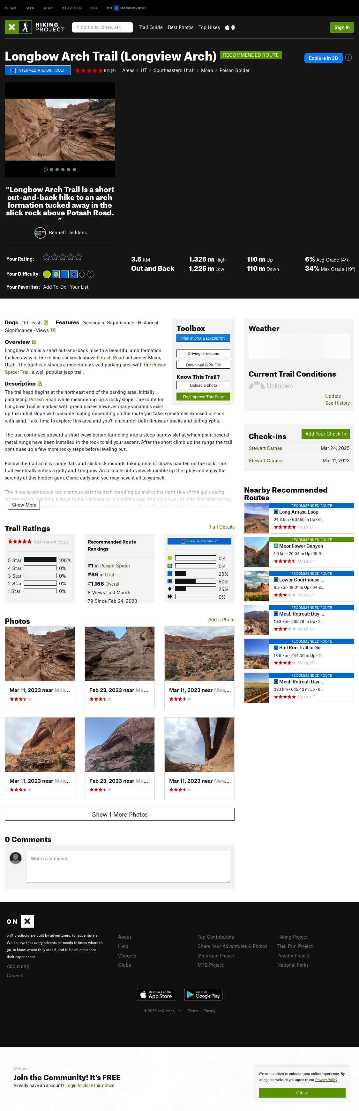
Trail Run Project (295, 946)
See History (337, 403)
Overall (113, 584)
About (124, 937)
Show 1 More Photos (120, 814)
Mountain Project (216, 955)
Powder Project (293, 955)
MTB (30, 8)
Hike (48, 8)
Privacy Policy (326, 1080)
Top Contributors (216, 937)
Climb (11, 8)
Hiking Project (292, 937)
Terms (193, 1010)
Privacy (210, 1010)
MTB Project (211, 965)
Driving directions (203, 353)
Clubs (124, 965)
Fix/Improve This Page (203, 396)
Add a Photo (221, 619)
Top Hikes (209, 27)
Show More (24, 505)
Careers (15, 975)
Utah (110, 574)
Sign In (342, 27)
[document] (302, 1084)
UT (144, 70)
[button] (11, 129)
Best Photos (180, 27)
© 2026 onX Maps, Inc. (163, 1010)
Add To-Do (54, 287)
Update (333, 396)
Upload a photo (203, 385)
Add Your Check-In (325, 433)
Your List (79, 287)
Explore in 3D (323, 58)
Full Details (222, 527)
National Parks (293, 965)
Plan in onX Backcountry (203, 338)
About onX (18, 966)
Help (123, 946)
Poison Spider (235, 70)
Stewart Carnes (265, 448)
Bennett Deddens (68, 232)
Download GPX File (203, 364)
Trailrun (72, 8)
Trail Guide (151, 27)
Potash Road (110, 357)
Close (302, 1092)
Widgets (127, 955)
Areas (128, 70)
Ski (94, 8)
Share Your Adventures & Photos (232, 946)
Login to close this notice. (90, 1085)
